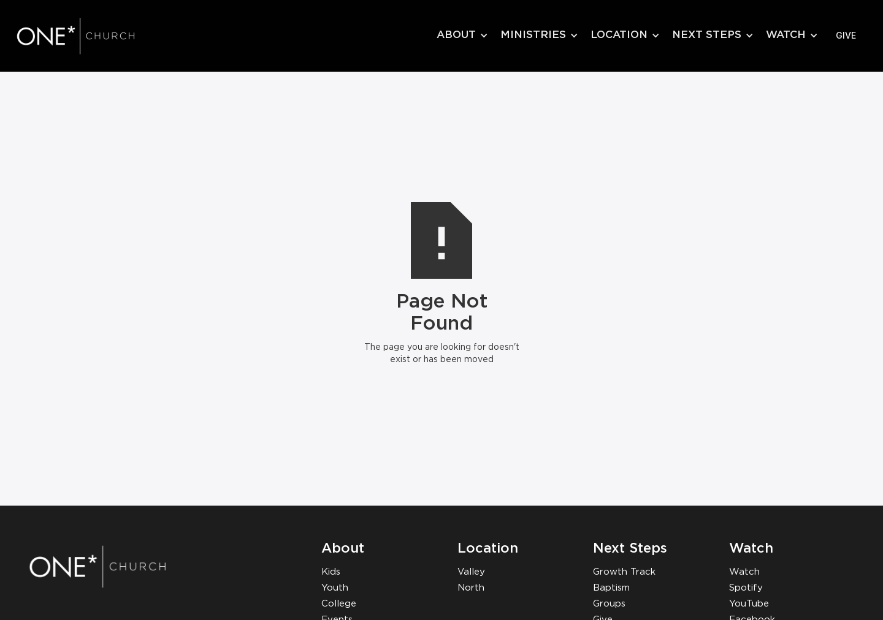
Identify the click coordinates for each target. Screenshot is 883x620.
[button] (462, 35)
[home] (88, 35)
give (846, 35)
